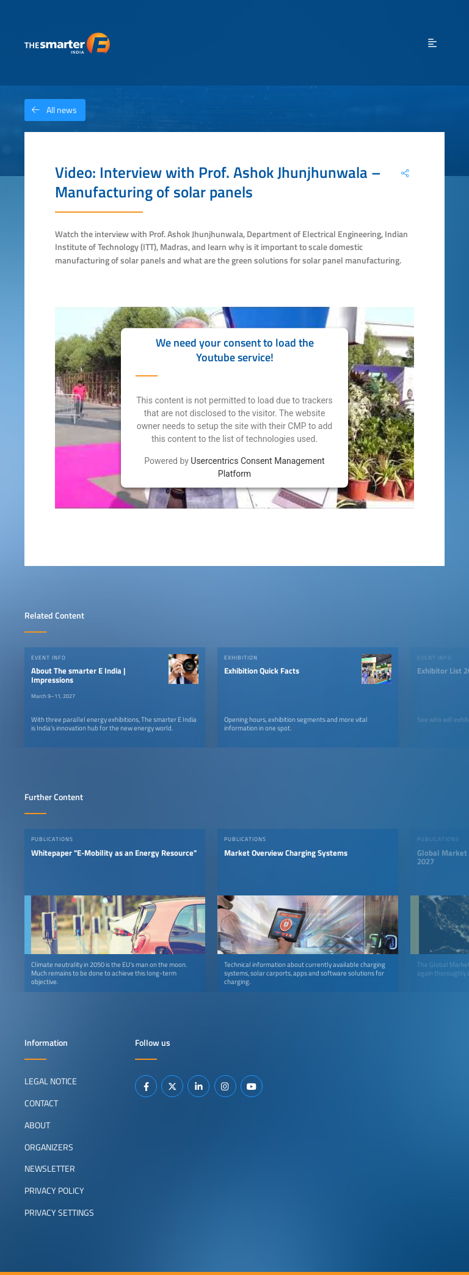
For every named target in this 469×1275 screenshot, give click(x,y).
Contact (41, 1103)
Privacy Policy (54, 1190)
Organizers (48, 1147)
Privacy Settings (59, 1212)
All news (50, 110)
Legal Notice (50, 1081)
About (37, 1125)
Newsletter (49, 1168)
